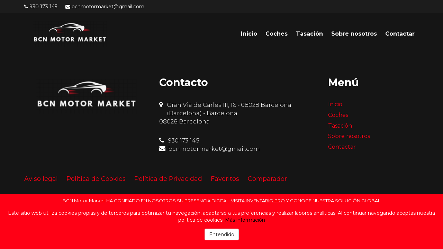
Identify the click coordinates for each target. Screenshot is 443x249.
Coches (276, 33)
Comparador (267, 179)
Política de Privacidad (168, 179)
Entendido (221, 234)
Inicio (249, 33)
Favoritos (225, 179)
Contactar (400, 33)
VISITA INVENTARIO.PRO (258, 200)
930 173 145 (43, 6)
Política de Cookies (96, 179)
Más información (245, 220)
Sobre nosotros (354, 33)
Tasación (309, 33)
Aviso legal (41, 179)
